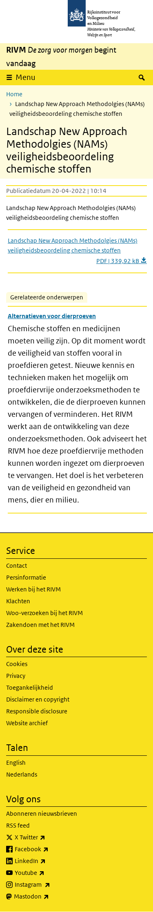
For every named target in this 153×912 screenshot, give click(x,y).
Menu (25, 77)
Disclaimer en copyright (37, 699)
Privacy (15, 676)
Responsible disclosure (36, 711)
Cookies (16, 664)
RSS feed (18, 825)
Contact (16, 565)
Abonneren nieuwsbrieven (41, 813)
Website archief (27, 723)
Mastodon (49, 896)
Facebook (49, 849)
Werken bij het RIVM (33, 589)
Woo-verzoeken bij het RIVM (44, 613)
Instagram (50, 885)
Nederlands (21, 774)
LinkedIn (48, 861)
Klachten (18, 601)
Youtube (47, 873)
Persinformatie (26, 577)
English (16, 762)
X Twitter (48, 837)
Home (14, 94)
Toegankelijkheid (29, 687)
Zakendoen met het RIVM (40, 625)
